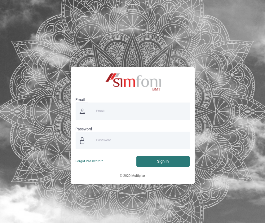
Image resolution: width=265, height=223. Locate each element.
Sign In (163, 161)
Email (80, 100)
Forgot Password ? (89, 161)
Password (84, 129)
